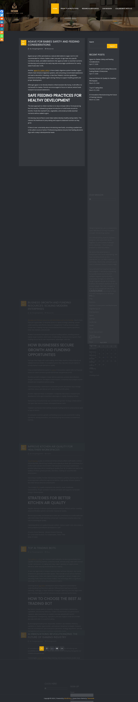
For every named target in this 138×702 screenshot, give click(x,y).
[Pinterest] (2, 25)
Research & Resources (90, 9)
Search (91, 42)
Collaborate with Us (123, 9)
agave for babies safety (41, 70)
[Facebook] (2, 11)
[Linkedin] (2, 22)
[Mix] (2, 32)
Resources (50, 49)
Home (55, 9)
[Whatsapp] (2, 36)
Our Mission (107, 9)
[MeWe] (2, 29)
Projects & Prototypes (69, 9)
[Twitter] (2, 15)
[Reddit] (2, 18)
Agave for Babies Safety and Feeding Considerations (53, 43)
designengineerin (36, 49)
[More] (2, 39)
